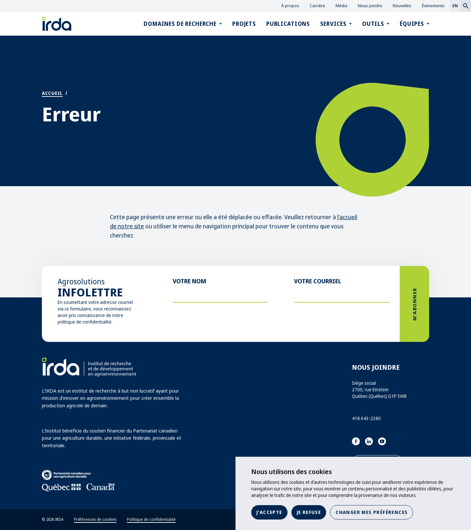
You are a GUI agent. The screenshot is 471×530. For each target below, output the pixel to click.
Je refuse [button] (309, 512)
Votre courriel (317, 281)
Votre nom (189, 281)
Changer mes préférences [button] (372, 512)
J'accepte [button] (269, 512)
